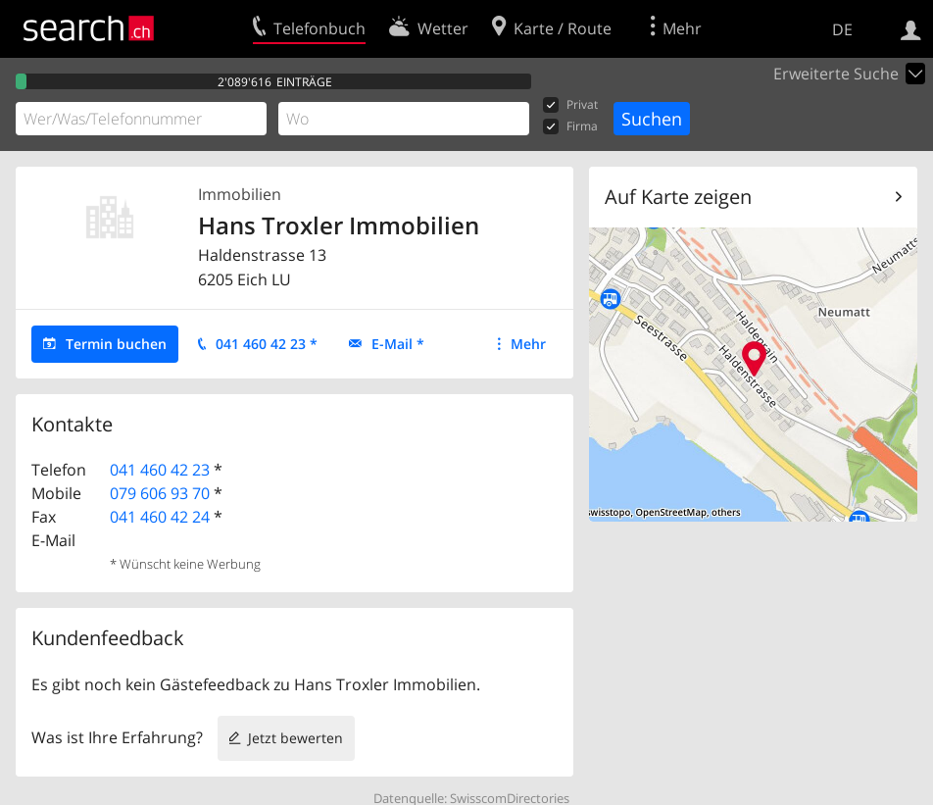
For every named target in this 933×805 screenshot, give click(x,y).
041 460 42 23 (160, 469)
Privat (570, 105)
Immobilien (239, 194)
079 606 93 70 (160, 493)
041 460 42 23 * (267, 343)
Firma (570, 127)
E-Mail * (397, 343)
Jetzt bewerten (295, 738)
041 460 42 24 (160, 517)
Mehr (528, 343)
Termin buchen (116, 343)
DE (842, 29)
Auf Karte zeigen (678, 196)
